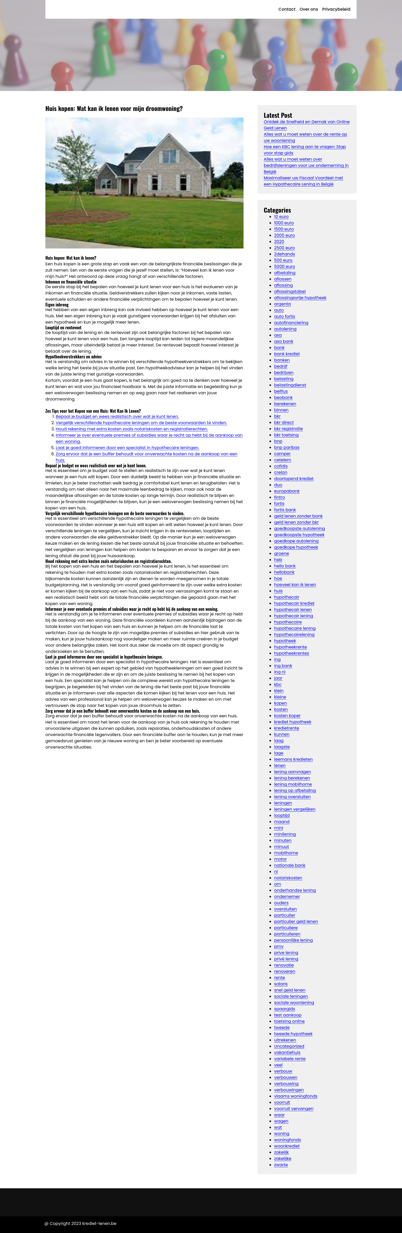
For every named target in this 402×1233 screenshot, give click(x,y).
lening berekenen (292, 778)
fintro (279, 497)
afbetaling (284, 273)
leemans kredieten (293, 759)
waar (279, 1115)
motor (280, 859)
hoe (278, 578)
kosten (281, 709)
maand (281, 822)
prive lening (286, 953)
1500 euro (284, 229)
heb (278, 560)
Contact (287, 9)
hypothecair (286, 597)
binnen (281, 410)
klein (278, 691)
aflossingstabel (290, 291)
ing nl (279, 672)
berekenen (285, 404)
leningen (283, 803)
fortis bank (285, 510)
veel (278, 1065)
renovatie (284, 965)
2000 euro (284, 235)
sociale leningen (291, 996)
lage (278, 753)
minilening (285, 834)
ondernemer (287, 897)
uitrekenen (285, 1040)
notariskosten (288, 878)
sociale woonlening (294, 1003)
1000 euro (284, 223)
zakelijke (282, 1159)
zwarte (281, 1165)
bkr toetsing (286, 435)
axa (278, 335)
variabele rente (290, 1059)
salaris (281, 984)
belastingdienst (290, 385)
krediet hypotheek (292, 722)
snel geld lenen (290, 990)
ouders (281, 903)
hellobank (284, 572)
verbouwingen (289, 1090)
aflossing (283, 285)
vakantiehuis (287, 1052)
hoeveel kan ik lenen (295, 585)
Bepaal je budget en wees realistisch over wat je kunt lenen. (117, 416)
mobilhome (286, 853)
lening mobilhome (293, 784)
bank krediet (287, 354)
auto (279, 310)
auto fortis (284, 316)
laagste (282, 747)
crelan (280, 472)
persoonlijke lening (293, 940)
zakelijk (281, 1152)
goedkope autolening (296, 541)
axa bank (283, 341)
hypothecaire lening (295, 628)
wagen (281, 1121)
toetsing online (289, 1021)
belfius (281, 391)
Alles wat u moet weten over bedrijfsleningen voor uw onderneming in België (306, 165)
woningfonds (287, 1140)
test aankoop (288, 1015)
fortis (279, 504)
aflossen (283, 279)
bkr (277, 416)
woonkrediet (287, 1146)
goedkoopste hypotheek (299, 535)
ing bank (283, 666)
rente (279, 978)
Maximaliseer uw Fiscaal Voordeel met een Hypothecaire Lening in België (303, 181)
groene (281, 553)
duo (278, 485)
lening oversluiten (292, 797)
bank (279, 348)
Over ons (309, 9)
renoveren (284, 971)
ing (277, 660)
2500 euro (284, 248)
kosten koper (287, 716)
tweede (282, 1028)
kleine (280, 697)
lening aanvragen (292, 772)
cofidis (281, 466)
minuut (281, 847)
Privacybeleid (336, 9)
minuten (283, 840)
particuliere (286, 928)
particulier (284, 915)
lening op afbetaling (295, 790)
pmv (278, 946)
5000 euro (284, 267)
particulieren (287, 934)
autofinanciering (291, 323)
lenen (280, 766)
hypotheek (285, 641)
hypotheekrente (290, 647)
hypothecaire (288, 622)
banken (282, 360)
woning (281, 1134)
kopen (280, 703)
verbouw (283, 1071)
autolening (285, 329)
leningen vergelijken (294, 809)
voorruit (282, 1102)
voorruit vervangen (294, 1109)
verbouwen (285, 1077)
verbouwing (286, 1084)
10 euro (281, 217)
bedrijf (280, 366)
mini (278, 828)
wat (278, 1127)
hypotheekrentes (291, 653)
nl (276, 872)
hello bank (285, 566)
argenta (282, 304)
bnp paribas (287, 447)
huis (278, 591)
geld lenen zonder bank (298, 516)
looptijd (282, 815)
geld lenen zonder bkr (296, 522)
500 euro (283, 260)
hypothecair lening (293, 616)
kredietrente (286, 728)
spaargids (284, 1009)
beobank (283, 398)
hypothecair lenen (293, 610)
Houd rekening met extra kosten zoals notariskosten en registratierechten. (132, 429)
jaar (278, 678)
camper (282, 454)
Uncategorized (289, 1046)
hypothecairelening (294, 635)
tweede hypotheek (293, 1034)
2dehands (284, 254)
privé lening (286, 959)
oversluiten (285, 909)
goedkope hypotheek (296, 547)
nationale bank (289, 865)
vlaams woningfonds (295, 1096)
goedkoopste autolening (299, 529)
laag (278, 741)
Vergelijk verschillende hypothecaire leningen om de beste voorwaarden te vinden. (141, 423)
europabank (287, 491)
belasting (284, 379)
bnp (278, 441)
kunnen (281, 734)
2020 (279, 242)
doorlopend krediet (294, 479)
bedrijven (284, 373)
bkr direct (284, 422)
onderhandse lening (295, 890)
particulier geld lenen (296, 921)
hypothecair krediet (294, 603)
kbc (278, 684)
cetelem (282, 460)
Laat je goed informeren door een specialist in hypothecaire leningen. (127, 448)
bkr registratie (288, 429)
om (277, 884)
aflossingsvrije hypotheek (300, 298)
